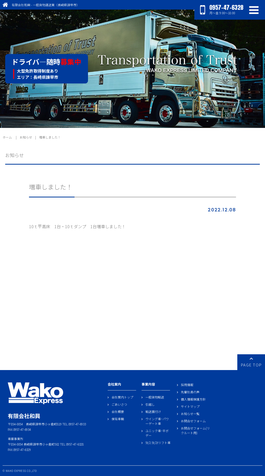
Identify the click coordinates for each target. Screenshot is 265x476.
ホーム (7, 137)
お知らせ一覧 (190, 413)
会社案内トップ (122, 397)
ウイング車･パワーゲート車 (157, 421)
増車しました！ (50, 137)
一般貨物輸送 (154, 397)
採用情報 (187, 384)
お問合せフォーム (193, 421)
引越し (150, 404)
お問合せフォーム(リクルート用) (195, 430)
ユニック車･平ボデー (157, 432)
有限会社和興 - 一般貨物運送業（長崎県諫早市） (45, 5)
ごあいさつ (119, 404)
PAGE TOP (251, 362)
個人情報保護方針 (193, 399)
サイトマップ (190, 406)
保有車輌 (118, 419)
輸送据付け (153, 411)
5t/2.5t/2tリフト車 (158, 442)
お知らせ (26, 137)
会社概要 (118, 411)
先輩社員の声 (190, 392)
